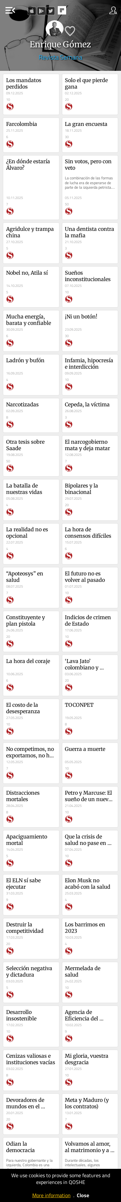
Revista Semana (60, 57)
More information (51, 1195)
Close (83, 1195)
